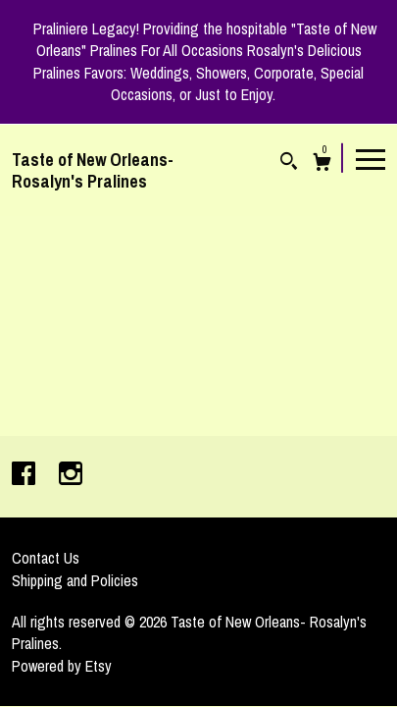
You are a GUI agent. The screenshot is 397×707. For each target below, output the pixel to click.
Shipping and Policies (75, 580)
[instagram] (70, 475)
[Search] (288, 163)
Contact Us (45, 558)
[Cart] (322, 164)
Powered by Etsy (62, 666)
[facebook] (25, 475)
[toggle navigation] (370, 158)
